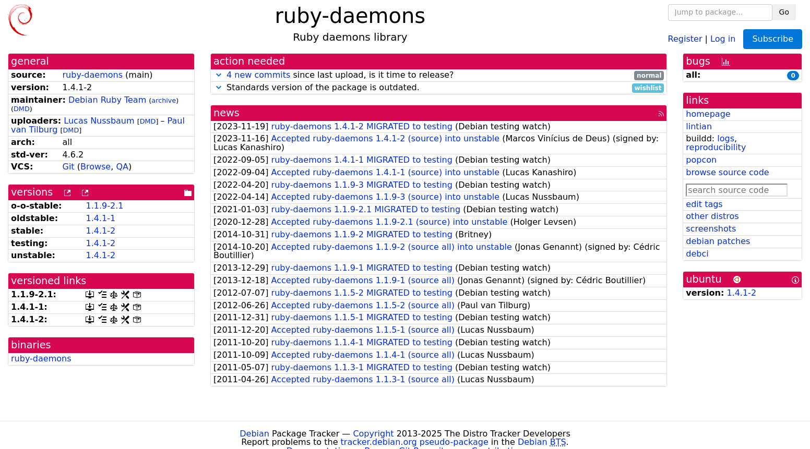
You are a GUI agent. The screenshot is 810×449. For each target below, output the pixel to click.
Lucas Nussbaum (99, 121)
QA (122, 167)
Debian (254, 434)
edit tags (704, 204)
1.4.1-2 (100, 231)
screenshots (711, 229)
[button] (218, 75)
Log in (722, 38)
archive (163, 100)
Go (784, 12)
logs (725, 138)
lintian (699, 126)
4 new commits (258, 75)
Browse (95, 167)
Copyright (373, 434)
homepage (708, 114)
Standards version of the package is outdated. (438, 87)
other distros (712, 216)
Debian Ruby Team (107, 100)
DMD (22, 109)
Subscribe (772, 39)
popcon (701, 160)
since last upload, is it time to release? (438, 75)
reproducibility (716, 147)
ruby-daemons (93, 75)
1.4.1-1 (100, 218)
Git (69, 167)
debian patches (718, 241)
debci (697, 254)
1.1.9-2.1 (104, 206)
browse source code (727, 172)
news (226, 113)
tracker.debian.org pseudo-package (415, 442)
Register (685, 38)
